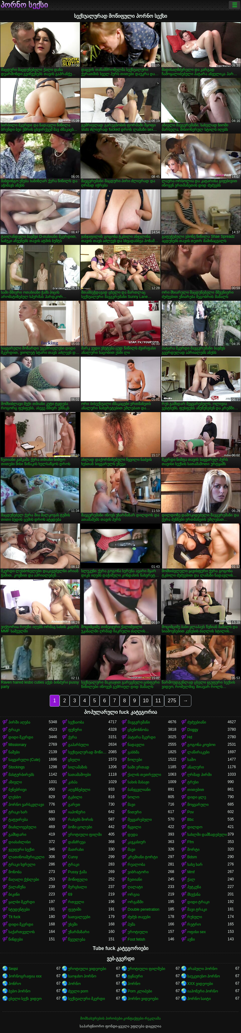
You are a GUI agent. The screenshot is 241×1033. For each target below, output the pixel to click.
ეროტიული (138, 932)
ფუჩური (75, 730)
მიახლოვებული (22, 827)
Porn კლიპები (140, 991)
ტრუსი (193, 782)
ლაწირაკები (198, 752)
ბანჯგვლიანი (139, 789)
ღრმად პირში (199, 774)
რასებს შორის (80, 819)
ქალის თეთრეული (144, 774)
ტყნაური (135, 976)
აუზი (191, 939)
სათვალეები (79, 917)
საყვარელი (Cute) (24, 760)
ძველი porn (78, 991)
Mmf (190, 872)
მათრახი (76, 849)
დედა (133, 834)
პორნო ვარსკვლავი (26, 804)
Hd (189, 737)
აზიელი (15, 782)
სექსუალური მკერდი (86, 998)
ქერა (72, 737)
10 (146, 700)
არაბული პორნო (202, 969)
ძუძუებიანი (196, 722)
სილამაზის (77, 767)
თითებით (195, 789)
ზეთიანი (135, 879)
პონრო (14, 984)
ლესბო (14, 797)
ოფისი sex (196, 932)
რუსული (194, 917)
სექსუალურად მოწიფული (88, 752)
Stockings (16, 767)
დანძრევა (77, 842)
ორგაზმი (135, 902)
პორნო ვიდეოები (143, 998)
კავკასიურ (137, 842)
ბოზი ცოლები (80, 827)
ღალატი (135, 887)
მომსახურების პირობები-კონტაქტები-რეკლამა (120, 1018)
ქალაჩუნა (17, 887)
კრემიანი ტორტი (143, 857)
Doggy (192, 730)
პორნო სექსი (24, 5)
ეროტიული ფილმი (85, 834)
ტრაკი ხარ (17, 812)
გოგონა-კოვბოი (201, 745)
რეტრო (194, 924)
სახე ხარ (195, 864)
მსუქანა (193, 894)
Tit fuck (14, 917)
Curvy (73, 857)
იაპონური (76, 812)
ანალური (195, 767)
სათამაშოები (79, 774)
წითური (134, 812)
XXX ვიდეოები (200, 984)
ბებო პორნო (19, 991)
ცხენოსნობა (138, 730)
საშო (191, 760)
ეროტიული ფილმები (146, 969)
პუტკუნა (194, 887)
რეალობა (136, 864)
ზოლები (135, 760)
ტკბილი (75, 797)
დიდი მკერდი (20, 737)
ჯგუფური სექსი (21, 849)
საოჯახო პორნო (82, 976)
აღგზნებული (79, 789)
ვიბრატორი (138, 872)
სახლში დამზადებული (207, 834)
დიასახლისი (19, 842)
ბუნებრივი (17, 789)
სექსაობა (76, 722)
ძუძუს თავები (139, 917)
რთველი (76, 902)
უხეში (72, 924)
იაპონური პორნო (202, 991)
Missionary (17, 745)
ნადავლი (136, 745)
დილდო (194, 827)
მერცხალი (77, 887)
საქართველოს (21, 932)
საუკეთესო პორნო (203, 976)
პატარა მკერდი (141, 737)
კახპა (72, 782)
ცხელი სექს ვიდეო (25, 998)
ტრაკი (14, 730)
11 (158, 700)
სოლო (133, 797)
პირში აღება (19, 722)
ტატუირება (18, 819)
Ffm (190, 842)
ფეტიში (74, 909)
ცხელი (74, 760)
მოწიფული (77, 879)
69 (70, 894)
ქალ (191, 879)
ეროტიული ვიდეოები (87, 969)
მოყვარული (198, 804)
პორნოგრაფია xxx (25, 976)
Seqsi (13, 969)
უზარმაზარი (78, 932)
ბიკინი (14, 894)
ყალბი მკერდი (21, 902)
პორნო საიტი (199, 998)
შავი (131, 804)
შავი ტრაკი (197, 909)
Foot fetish (136, 939)
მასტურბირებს (21, 774)
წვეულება (76, 939)
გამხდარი (17, 834)
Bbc (190, 819)
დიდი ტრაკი (198, 902)
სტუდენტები (19, 909)
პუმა (131, 924)
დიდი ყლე (196, 797)
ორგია (134, 894)
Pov (190, 812)
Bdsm (192, 857)
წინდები (15, 939)
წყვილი (134, 827)
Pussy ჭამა (77, 872)
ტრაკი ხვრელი (21, 864)
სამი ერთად (138, 767)
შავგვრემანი (139, 722)
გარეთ (74, 804)
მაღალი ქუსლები (23, 879)
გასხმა (133, 752)
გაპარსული (78, 745)
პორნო (74, 984)
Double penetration (143, 909)
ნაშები (14, 752)
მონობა (15, 872)
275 (172, 700)
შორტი (193, 849)
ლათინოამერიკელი (26, 857)
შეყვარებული (140, 819)
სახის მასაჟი (138, 782)
